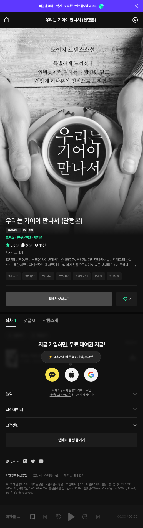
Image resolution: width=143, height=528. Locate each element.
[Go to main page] (6, 20)
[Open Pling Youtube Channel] (41, 461)
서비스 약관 (84, 390)
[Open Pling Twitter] (33, 461)
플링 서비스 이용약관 (45, 475)
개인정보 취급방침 (60, 395)
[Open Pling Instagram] (25, 461)
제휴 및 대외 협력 (74, 475)
